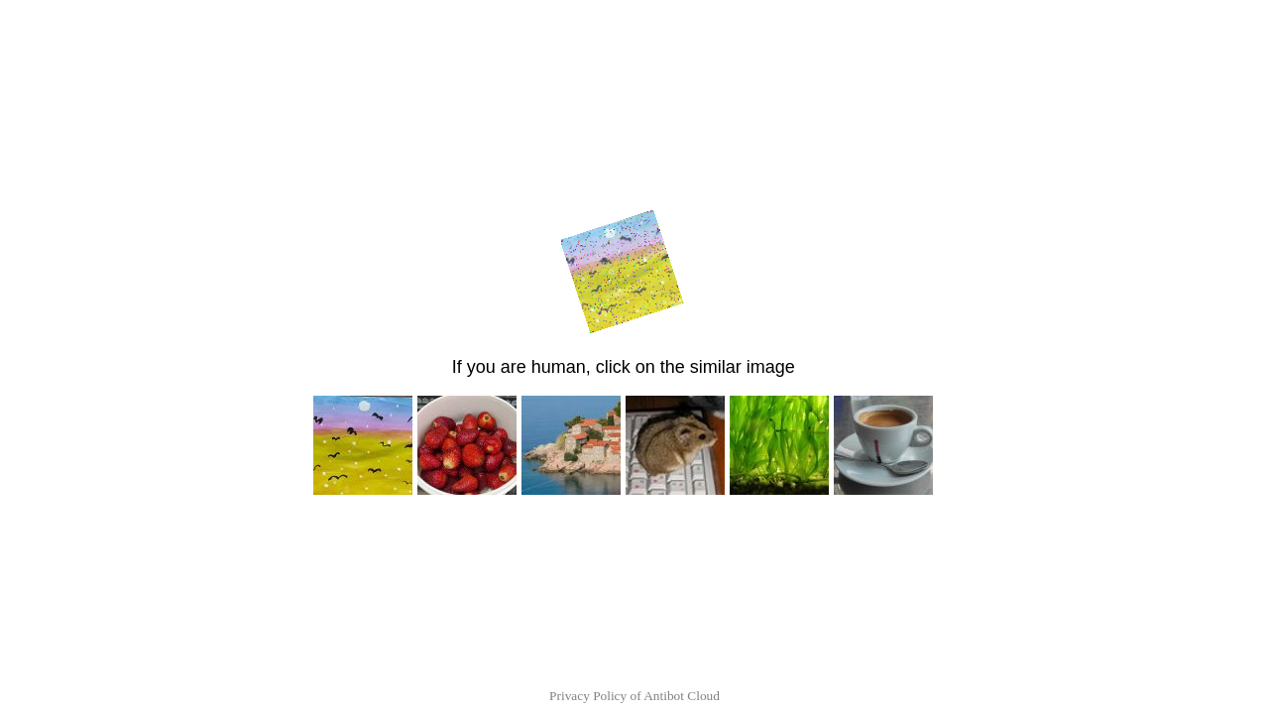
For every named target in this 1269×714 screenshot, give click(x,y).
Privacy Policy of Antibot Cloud (634, 695)
